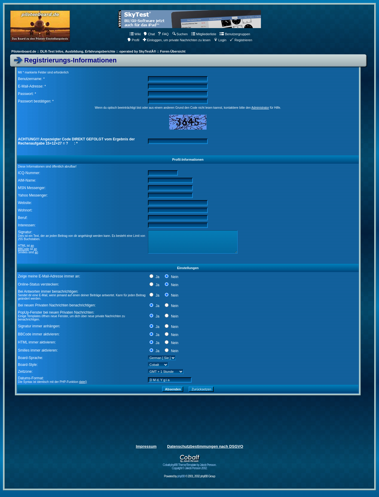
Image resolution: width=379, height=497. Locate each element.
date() (83, 382)
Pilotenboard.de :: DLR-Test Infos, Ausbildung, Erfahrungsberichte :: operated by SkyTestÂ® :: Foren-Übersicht (98, 51)
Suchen (180, 34)
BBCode (23, 249)
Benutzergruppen (235, 34)
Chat (149, 34)
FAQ (163, 34)
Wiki (135, 34)
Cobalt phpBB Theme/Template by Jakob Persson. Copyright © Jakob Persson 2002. (189, 465)
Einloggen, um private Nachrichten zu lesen (176, 40)
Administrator (260, 107)
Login (220, 40)
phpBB (181, 476)
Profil (133, 40)
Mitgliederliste (203, 34)
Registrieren (241, 40)
